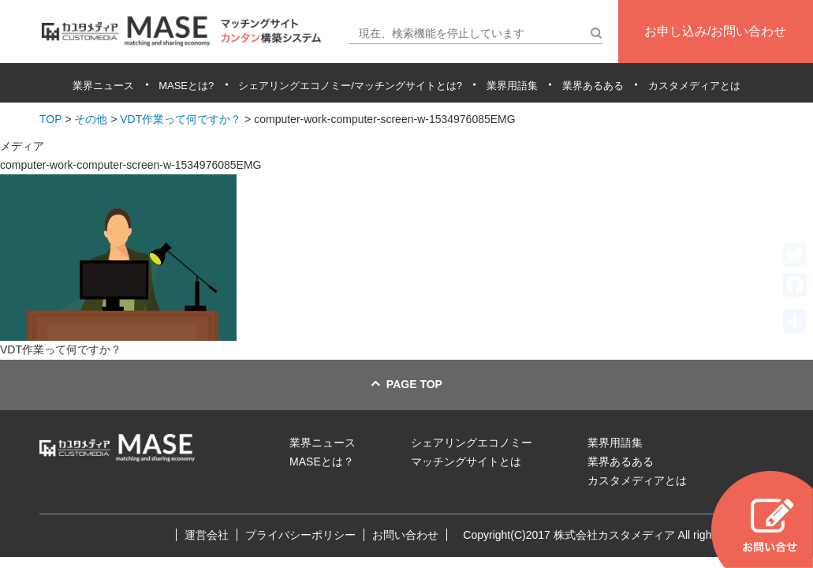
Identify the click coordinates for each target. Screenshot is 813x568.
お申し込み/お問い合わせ (715, 31)
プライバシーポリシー (300, 535)
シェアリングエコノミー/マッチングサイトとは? (350, 86)
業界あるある (593, 86)
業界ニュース (103, 86)
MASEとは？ (321, 461)
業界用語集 (512, 86)
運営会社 (207, 535)
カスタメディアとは (694, 86)
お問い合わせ (405, 535)
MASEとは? (186, 86)
